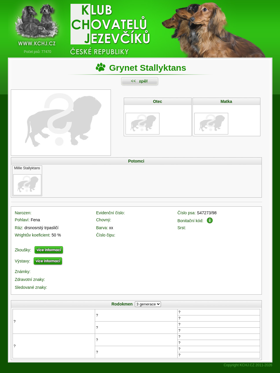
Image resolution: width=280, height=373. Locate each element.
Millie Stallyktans (27, 168)
